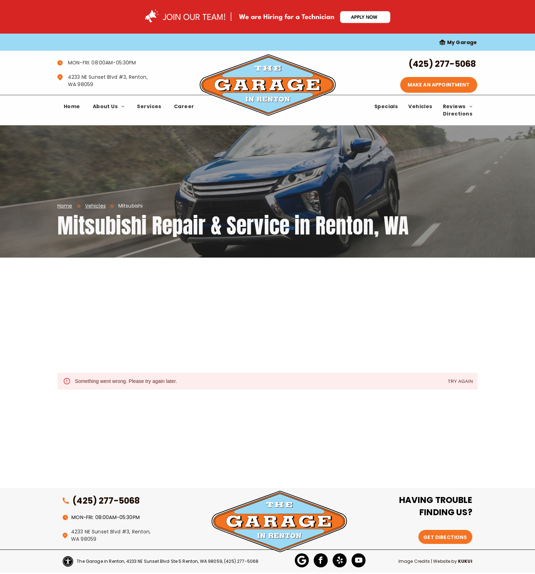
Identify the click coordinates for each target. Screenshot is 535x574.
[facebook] (321, 561)
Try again (460, 381)
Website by (445, 561)
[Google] (302, 561)
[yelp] (340, 561)
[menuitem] (71, 106)
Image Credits (414, 561)
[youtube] (359, 561)
